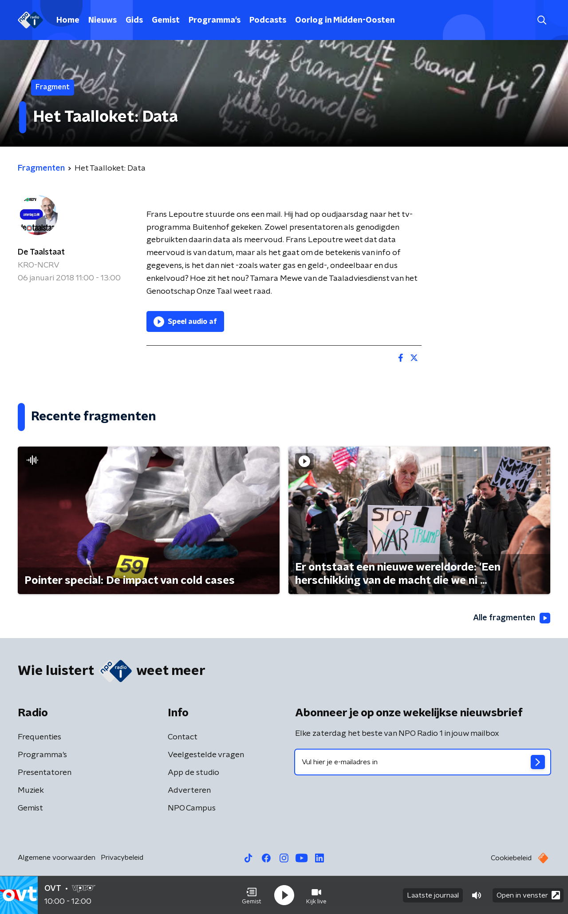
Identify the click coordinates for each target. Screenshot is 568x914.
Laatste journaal (433, 895)
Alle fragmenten (511, 618)
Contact (182, 737)
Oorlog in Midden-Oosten (345, 20)
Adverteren (189, 790)
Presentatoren (44, 773)
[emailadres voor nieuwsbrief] (422, 762)
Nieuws (102, 20)
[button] (251, 895)
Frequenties (39, 737)
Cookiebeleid (511, 858)
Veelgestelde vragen (206, 755)
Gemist (166, 20)
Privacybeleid (122, 857)
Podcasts (267, 20)
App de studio (193, 773)
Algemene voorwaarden (56, 857)
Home (67, 20)
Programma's (215, 20)
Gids (134, 20)
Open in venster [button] (528, 895)
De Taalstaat (41, 252)
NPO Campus (192, 808)
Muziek (31, 790)
